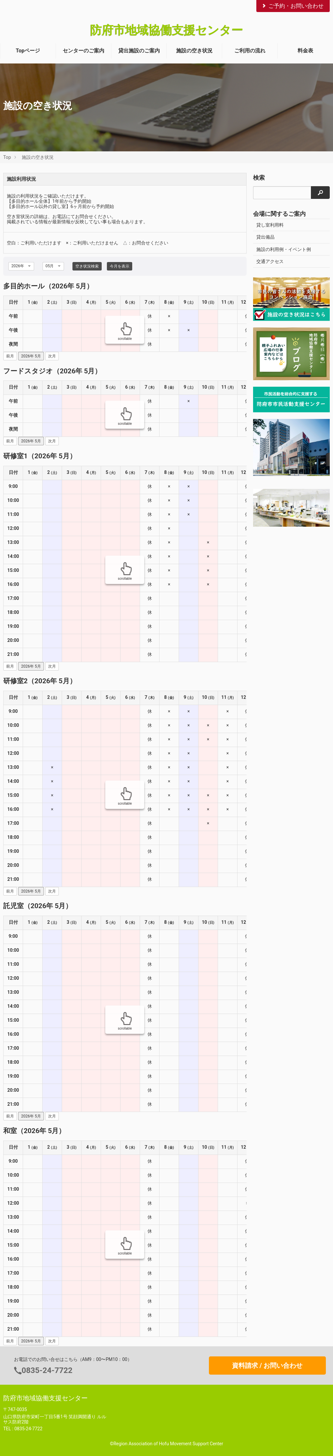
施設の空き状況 (194, 51)
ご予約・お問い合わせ (292, 6)
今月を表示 (119, 266)
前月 (10, 356)
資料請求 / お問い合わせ (267, 1365)
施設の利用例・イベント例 (283, 249)
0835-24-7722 (47, 1370)
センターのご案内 (83, 51)
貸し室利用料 (270, 225)
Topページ (28, 51)
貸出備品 (265, 237)
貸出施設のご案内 (139, 51)
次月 (52, 356)
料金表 (305, 51)
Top (7, 157)
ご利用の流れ (249, 51)
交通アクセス (270, 261)
